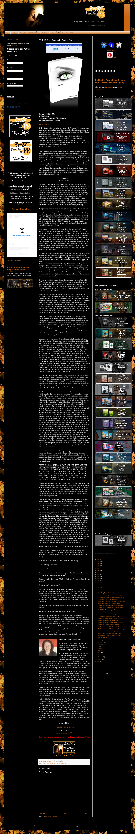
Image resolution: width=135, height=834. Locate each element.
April (99, 652)
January (100, 659)
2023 (98, 566)
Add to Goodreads (45, 124)
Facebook (64, 727)
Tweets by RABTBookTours (14, 260)
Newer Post (42, 813)
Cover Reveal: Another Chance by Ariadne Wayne (110, 633)
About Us (14, 32)
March (100, 655)
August (100, 644)
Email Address (11, 68)
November (101, 591)
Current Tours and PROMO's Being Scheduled (109, 631)
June (99, 648)
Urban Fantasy (64, 763)
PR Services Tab (109, 87)
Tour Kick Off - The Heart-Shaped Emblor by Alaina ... (111, 612)
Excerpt (44, 763)
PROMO (58, 763)
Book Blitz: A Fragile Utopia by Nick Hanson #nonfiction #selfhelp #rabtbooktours (18, 269)
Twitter (71, 727)
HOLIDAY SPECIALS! (103, 637)
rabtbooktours (24, 254)
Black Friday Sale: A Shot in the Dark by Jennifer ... (110, 593)
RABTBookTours (13, 254)
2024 (98, 564)
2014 (98, 585)
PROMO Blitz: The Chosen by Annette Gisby (108, 616)
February (100, 657)
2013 (98, 587)
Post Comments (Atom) (51, 816)
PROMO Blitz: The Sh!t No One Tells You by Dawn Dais (111, 601)
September (101, 642)
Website (57, 727)
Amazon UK (67, 733)
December (101, 589)
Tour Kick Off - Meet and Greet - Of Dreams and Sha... (111, 605)
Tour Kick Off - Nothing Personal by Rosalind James (110, 622)
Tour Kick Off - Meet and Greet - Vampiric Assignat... (110, 626)
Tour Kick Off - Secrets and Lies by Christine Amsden (111, 607)
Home (7, 32)
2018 (98, 576)
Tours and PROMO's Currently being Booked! (109, 614)
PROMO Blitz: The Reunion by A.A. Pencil (108, 599)
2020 (98, 572)
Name (9, 60)
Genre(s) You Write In (12, 83)
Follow (114, 57)
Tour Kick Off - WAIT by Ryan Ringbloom (108, 620)
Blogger (99, 826)
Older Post (86, 813)
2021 (98, 570)
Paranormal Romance (51, 763)
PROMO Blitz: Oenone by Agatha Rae (107, 610)
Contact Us (45, 32)
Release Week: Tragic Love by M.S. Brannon (109, 635)
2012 (98, 661)
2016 (98, 580)
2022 (98, 568)
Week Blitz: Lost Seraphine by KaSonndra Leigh (109, 595)
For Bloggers (69, 32)
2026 (98, 559)
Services (22, 32)
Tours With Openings (57, 32)
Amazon (59, 733)
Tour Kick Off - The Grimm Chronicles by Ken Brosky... (111, 618)
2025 (98, 561)
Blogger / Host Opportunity (24, 103)
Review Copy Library (33, 32)
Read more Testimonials (20, 209)
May (99, 650)
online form (15, 39)
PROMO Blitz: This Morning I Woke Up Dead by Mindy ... (111, 597)
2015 (98, 583)
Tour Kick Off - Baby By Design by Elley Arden (109, 624)
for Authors (14, 45)
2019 (98, 574)
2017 (98, 578)
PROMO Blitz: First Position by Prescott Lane (109, 603)
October (100, 640)
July (99, 646)
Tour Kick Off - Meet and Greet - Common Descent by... (111, 629)
